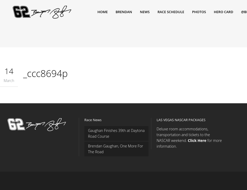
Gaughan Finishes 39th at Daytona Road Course (116, 133)
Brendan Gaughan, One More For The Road (115, 148)
